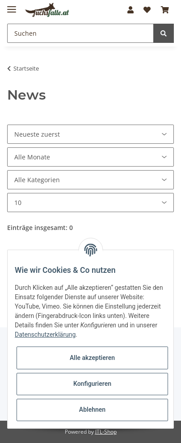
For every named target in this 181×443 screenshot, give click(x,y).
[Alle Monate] (90, 157)
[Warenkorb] (165, 10)
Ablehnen (92, 409)
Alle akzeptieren (92, 357)
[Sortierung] (90, 134)
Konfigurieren (92, 383)
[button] (130, 10)
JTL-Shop (106, 431)
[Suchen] (80, 33)
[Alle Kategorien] (90, 179)
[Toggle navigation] (11, 5)
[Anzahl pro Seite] (90, 202)
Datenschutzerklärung (45, 334)
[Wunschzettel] (147, 10)
